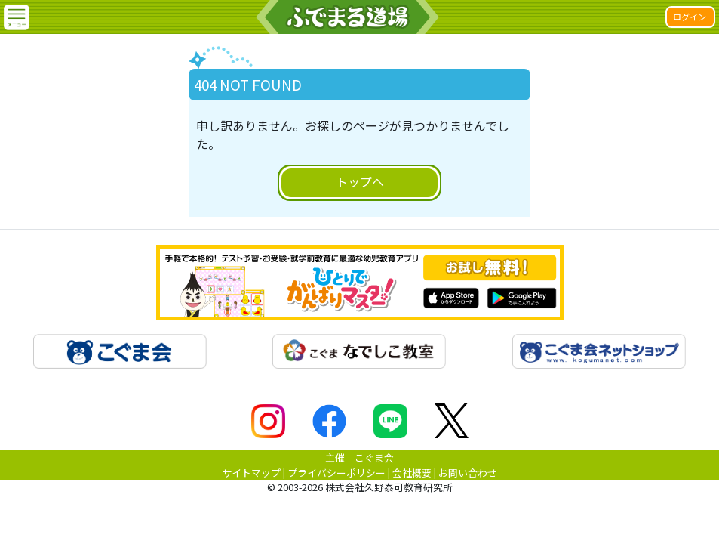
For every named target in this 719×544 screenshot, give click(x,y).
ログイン (689, 17)
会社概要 (412, 472)
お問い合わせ (467, 472)
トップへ (360, 181)
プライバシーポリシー (336, 472)
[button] (16, 17)
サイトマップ (251, 472)
